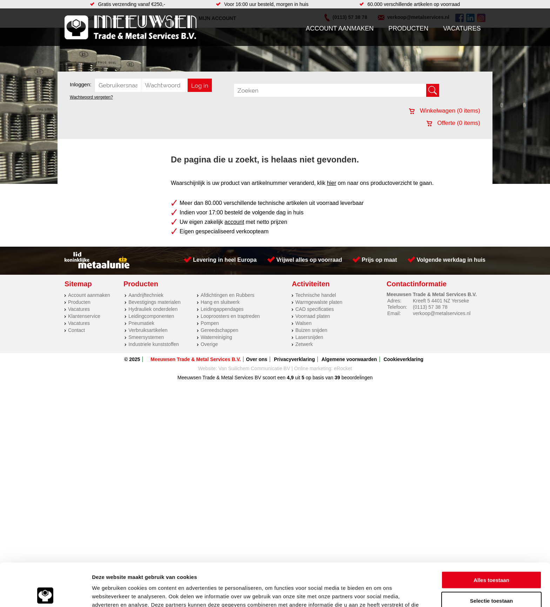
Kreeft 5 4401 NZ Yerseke (441, 301)
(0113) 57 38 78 (430, 307)
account (234, 222)
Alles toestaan (491, 537)
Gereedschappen (219, 330)
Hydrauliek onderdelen (152, 309)
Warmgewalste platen (318, 302)
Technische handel (315, 295)
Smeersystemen (146, 337)
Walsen (303, 323)
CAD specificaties (314, 309)
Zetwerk (304, 344)
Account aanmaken (340, 28)
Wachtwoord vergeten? (91, 97)
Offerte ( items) (453, 123)
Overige (209, 344)
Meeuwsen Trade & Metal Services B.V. (195, 359)
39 (337, 377)
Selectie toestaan (491, 558)
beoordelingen (356, 377)
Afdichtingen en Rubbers (227, 295)
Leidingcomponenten (151, 316)
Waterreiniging (216, 337)
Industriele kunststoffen (153, 344)
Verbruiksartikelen (147, 330)
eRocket (343, 368)
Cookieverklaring (403, 359)
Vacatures (462, 28)
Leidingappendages (222, 309)
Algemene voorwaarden (349, 359)
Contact (76, 330)
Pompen (210, 323)
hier (331, 183)
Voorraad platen (312, 316)
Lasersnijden (309, 337)
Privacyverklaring (294, 359)
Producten (408, 28)
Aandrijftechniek (145, 295)
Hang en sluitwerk (220, 302)
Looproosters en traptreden (230, 316)
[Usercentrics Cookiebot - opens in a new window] (45, 593)
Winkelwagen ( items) (444, 110)
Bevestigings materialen (154, 302)
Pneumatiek (141, 323)
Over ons (256, 359)
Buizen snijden (311, 330)
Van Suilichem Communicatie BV (254, 368)
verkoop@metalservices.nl (441, 313)
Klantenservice (84, 316)
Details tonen (379, 593)
